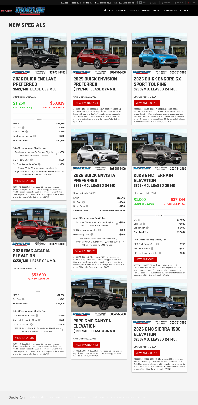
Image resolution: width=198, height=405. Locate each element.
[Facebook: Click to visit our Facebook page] (137, 2)
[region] (38, 149)
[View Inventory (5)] (99, 54)
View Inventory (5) (86, 103)
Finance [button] (146, 10)
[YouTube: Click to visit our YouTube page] (140, 2)
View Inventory (24, 180)
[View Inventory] (39, 54)
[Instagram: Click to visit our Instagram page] (144, 2)
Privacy (65, 397)
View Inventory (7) (147, 103)
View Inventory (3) (86, 344)
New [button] (111, 10)
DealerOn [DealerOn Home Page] (49, 397)
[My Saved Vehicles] (191, 2)
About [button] (187, 10)
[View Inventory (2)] (159, 304)
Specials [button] (134, 10)
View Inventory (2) (147, 353)
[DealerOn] (17, 397)
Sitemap (57, 397)
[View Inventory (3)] (99, 295)
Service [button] (157, 10)
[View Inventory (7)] (159, 54)
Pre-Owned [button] (121, 10)
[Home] (105, 10)
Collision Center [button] (172, 10)
